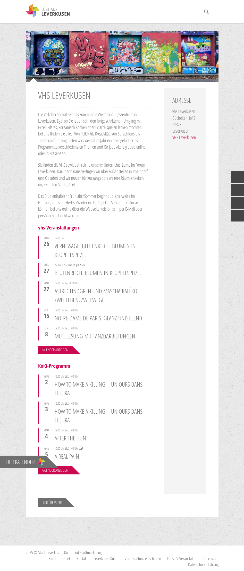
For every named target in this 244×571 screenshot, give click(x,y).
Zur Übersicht (52, 502)
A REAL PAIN (67, 456)
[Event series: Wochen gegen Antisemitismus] (81, 448)
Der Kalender (25, 462)
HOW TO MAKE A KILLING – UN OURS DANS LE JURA (98, 388)
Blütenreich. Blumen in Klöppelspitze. (98, 272)
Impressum (210, 558)
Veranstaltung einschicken (143, 558)
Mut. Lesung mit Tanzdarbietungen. (96, 336)
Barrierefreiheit (59, 558)
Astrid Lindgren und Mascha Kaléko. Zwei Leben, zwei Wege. (96, 295)
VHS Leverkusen (184, 137)
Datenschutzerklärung (203, 564)
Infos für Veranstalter (182, 558)
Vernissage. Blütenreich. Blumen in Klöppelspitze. (95, 250)
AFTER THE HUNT (71, 438)
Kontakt (82, 558)
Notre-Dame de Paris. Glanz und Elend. (99, 317)
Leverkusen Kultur (106, 558)
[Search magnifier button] (206, 11)
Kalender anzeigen (55, 349)
